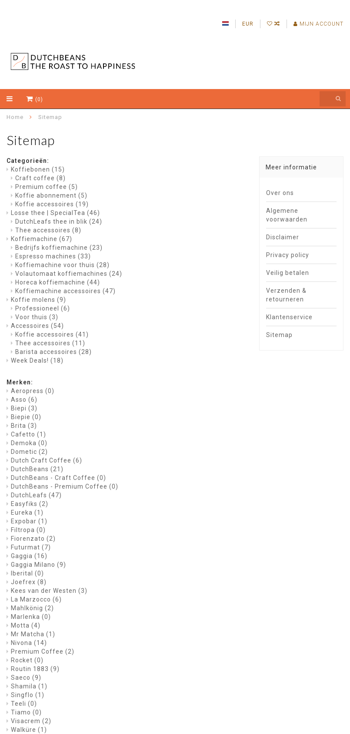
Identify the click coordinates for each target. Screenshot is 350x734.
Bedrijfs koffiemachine (59, 247)
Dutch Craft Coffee (46, 460)
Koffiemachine (41, 238)
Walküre (29, 729)
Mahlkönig (32, 608)
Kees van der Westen (49, 590)
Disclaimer (282, 237)
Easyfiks (29, 503)
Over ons (280, 192)
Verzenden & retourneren (286, 295)
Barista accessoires (53, 351)
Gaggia (29, 555)
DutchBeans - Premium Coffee (64, 486)
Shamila (29, 686)
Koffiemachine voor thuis (62, 264)
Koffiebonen (38, 169)
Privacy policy (287, 254)
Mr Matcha (33, 634)
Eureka (27, 512)
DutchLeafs (36, 495)
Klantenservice (289, 317)
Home (15, 117)
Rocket (27, 660)
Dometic (29, 451)
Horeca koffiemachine (57, 282)
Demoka (29, 443)
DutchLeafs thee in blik (58, 221)
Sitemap (279, 334)
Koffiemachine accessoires (65, 291)
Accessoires (37, 325)
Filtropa (28, 529)
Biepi (24, 408)
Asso (24, 399)
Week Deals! (37, 360)
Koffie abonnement (51, 195)
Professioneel (42, 308)
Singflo (27, 694)
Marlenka (31, 616)
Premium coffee (46, 186)
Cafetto (28, 434)
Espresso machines (53, 256)
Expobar (29, 521)
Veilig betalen (287, 272)
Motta (25, 625)
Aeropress (32, 390)
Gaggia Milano (38, 564)
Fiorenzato (33, 538)
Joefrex (29, 582)
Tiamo (26, 712)
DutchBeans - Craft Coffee (58, 477)
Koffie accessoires (52, 204)
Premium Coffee (42, 651)
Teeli (24, 703)
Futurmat (31, 547)
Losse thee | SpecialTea (55, 212)
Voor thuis (36, 317)
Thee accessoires (48, 230)
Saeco (26, 677)
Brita (24, 425)
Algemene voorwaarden (286, 215)
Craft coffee (40, 178)
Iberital (27, 573)
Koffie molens (38, 299)
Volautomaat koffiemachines (68, 273)
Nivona (29, 642)
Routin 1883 (35, 668)
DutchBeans (37, 469)
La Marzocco (36, 599)
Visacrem (31, 720)
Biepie (26, 416)
